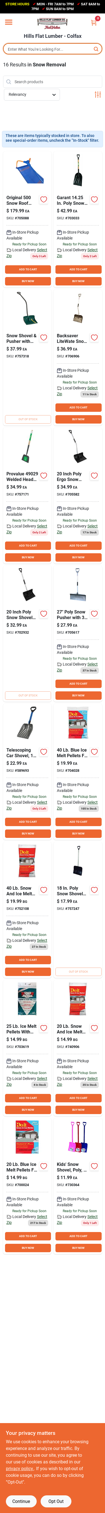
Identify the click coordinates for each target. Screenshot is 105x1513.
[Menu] (8, 22)
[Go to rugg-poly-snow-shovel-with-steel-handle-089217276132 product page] (77, 910)
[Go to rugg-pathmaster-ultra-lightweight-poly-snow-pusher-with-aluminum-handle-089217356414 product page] (77, 634)
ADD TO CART (28, 269)
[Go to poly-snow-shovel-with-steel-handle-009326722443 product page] (27, 634)
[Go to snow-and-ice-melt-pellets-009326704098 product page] (77, 1048)
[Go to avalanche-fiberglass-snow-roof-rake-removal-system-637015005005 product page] (27, 219)
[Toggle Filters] (98, 94)
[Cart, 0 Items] (94, 22)
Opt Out (56, 1501)
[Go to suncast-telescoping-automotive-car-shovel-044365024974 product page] (27, 772)
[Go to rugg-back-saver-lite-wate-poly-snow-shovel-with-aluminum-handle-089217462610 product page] (77, 357)
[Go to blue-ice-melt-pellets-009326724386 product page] (27, 1186)
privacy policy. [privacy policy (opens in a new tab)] (20, 1468)
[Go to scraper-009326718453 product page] (27, 495)
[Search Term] (53, 49)
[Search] (96, 49)
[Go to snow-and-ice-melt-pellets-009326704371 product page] (27, 910)
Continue (21, 1501)
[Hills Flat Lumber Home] (52, 23)
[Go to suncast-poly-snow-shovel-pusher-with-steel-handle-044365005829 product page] (27, 357)
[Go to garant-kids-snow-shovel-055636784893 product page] (77, 1186)
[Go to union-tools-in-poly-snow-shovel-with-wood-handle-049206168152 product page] (77, 219)
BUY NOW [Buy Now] (28, 281)
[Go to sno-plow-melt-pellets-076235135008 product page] (27, 1048)
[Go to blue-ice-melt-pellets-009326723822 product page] (77, 772)
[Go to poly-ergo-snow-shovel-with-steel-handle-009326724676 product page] (77, 495)
